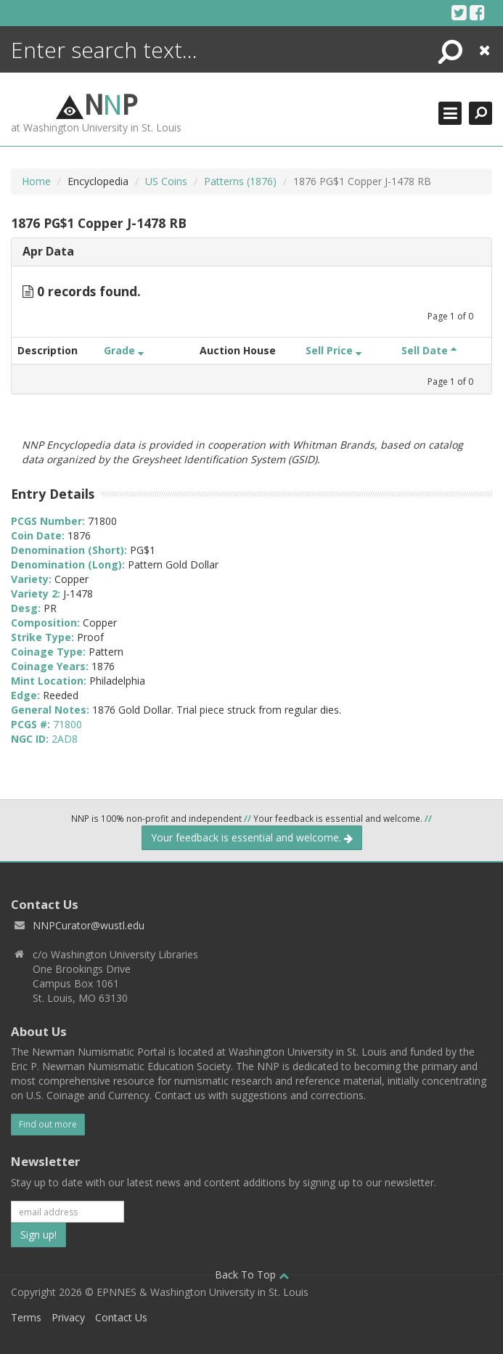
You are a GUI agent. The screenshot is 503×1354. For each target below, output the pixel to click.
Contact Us (121, 1317)
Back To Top (252, 1274)
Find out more (48, 1124)
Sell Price (333, 350)
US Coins (166, 181)
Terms (26, 1317)
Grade (124, 350)
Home (36, 181)
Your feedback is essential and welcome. (252, 837)
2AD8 (65, 739)
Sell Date (429, 350)
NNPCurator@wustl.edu (88, 925)
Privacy (68, 1317)
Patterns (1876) (240, 181)
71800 (67, 724)
